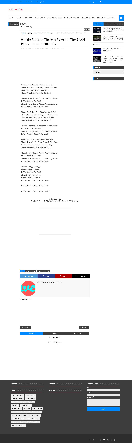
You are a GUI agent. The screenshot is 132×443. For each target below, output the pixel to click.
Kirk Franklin (26, 405)
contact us (97, 44)
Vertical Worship (18, 418)
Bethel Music (40, 18)
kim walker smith (18, 422)
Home (12, 2)
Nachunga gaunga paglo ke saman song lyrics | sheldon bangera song (113, 30)
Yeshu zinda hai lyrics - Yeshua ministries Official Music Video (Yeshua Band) (113, 38)
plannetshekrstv (32, 422)
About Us (20, 2)
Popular (98, 24)
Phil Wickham (37, 408)
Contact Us (29, 2)
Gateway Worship (18, 402)
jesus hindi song (32, 418)
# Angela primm (30, 271)
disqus (54, 333)
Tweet (29, 276)
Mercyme (27, 408)
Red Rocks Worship (19, 412)
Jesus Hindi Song (88, 18)
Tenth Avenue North (19, 415)
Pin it (63, 276)
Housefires (30, 402)
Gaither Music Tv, (59, 48)
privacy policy (40, 2)
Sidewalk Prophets (35, 412)
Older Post (83, 327)
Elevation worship (71, 18)
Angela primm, (49, 48)
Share (46, 276)
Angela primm (31, 33)
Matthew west (16, 408)
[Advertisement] (55, 67)
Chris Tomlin (30, 398)
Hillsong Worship (55, 18)
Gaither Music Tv (42, 33)
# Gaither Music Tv (43, 271)
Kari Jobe (29, 18)
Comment (81, 276)
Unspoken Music (34, 415)
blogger (31, 333)
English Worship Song (106, 18)
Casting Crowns (17, 398)
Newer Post (25, 327)
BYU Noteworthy (17, 395)
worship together (18, 425)
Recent (109, 24)
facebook (77, 333)
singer (18, 18)
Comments (118, 24)
